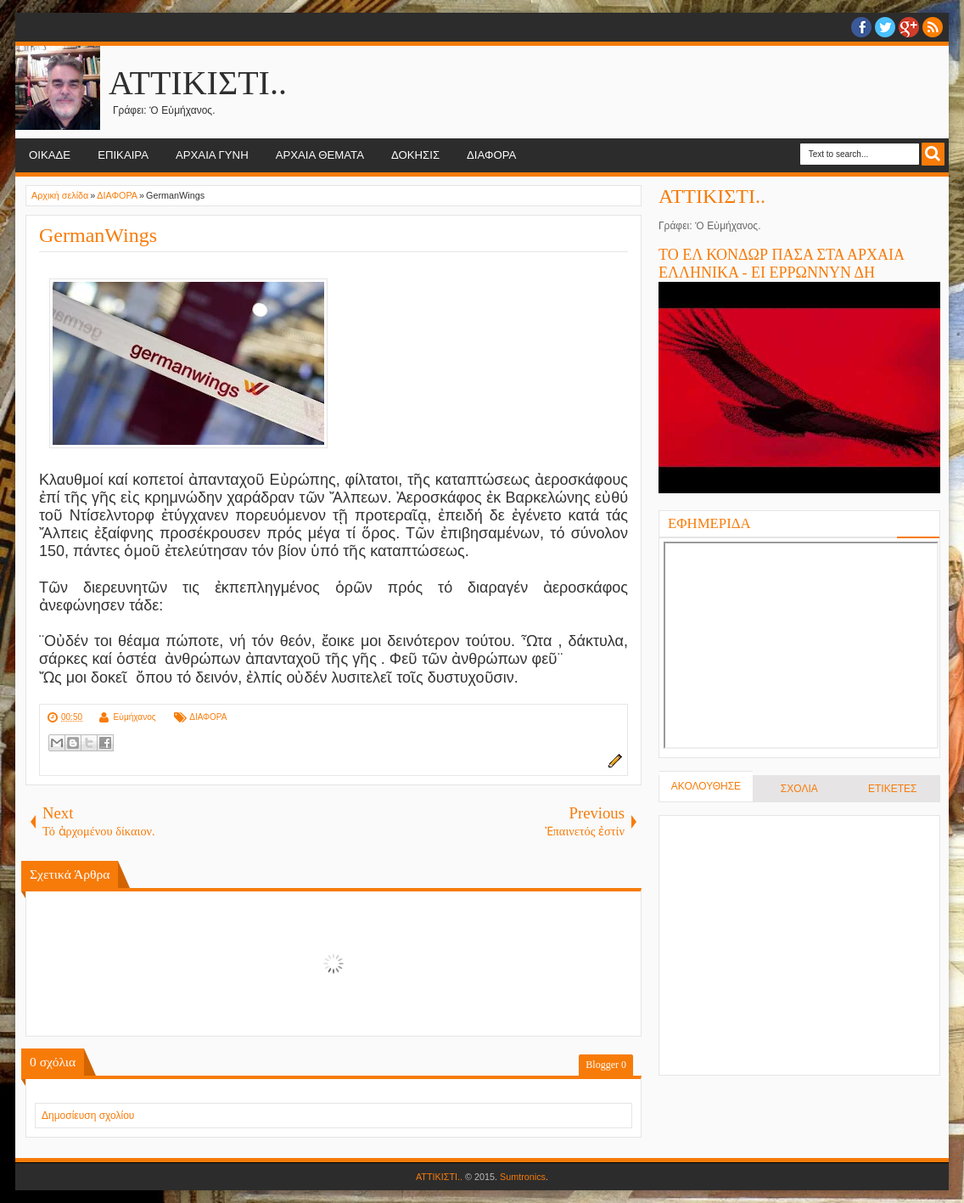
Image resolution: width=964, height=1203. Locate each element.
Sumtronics (523, 1177)
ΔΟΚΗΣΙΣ (415, 155)
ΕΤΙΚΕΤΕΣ (892, 789)
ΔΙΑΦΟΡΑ (491, 155)
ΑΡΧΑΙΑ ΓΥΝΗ (212, 155)
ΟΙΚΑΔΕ (49, 155)
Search (933, 154)
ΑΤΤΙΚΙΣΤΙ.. (198, 83)
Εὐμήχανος (134, 717)
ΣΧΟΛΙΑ (799, 789)
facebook (861, 27)
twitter (885, 27)
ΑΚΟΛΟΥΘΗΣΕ (706, 786)
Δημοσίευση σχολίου (88, 1115)
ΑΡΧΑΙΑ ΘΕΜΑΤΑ (320, 155)
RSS (932, 27)
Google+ (909, 27)
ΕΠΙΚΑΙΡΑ (123, 155)
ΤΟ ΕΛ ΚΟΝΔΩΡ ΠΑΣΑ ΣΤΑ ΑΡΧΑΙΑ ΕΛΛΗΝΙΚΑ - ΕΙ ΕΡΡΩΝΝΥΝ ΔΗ (781, 263)
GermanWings (98, 235)
